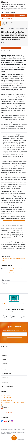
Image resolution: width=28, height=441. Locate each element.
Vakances (4, 351)
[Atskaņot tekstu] (7, 43)
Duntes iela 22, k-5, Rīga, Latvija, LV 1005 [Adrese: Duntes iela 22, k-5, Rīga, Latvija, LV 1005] (13, 402)
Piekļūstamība (5, 378)
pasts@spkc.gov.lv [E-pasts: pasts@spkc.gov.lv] (7, 400)
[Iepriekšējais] (3, 298)
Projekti (4, 359)
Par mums (4, 363)
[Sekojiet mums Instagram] (12, 421)
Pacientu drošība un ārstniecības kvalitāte (16, 269)
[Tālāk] (25, 298)
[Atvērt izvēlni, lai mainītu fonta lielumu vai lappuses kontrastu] (21, 438)
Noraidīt (7, 15)
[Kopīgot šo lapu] (14, 283)
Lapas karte (5, 382)
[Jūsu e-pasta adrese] (14, 334)
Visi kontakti (9, 412)
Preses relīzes (12, 272)
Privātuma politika (6, 373)
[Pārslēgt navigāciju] (14, 437)
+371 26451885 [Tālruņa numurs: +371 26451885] (7, 398)
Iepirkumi (4, 355)
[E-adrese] (4, 407)
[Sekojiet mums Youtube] (5, 421)
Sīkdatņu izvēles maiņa (7, 386)
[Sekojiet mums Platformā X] (9, 421)
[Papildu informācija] (8, 407)
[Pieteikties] (14, 339)
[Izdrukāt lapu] (14, 280)
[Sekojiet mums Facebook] (2, 421)
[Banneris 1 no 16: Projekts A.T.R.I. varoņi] (14, 298)
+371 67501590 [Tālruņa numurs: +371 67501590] (7, 395)
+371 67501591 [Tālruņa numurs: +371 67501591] (7, 405)
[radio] (5, 316)
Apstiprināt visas (21, 15)
